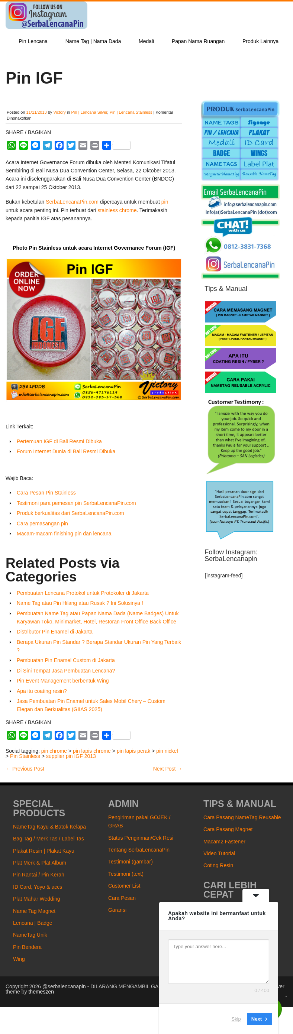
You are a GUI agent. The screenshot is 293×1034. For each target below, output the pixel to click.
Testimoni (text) (126, 874)
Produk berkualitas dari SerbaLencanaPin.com (70, 513)
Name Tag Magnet (34, 911)
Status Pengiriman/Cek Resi (140, 838)
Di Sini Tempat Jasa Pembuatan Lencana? (66, 671)
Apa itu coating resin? (42, 691)
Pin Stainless (25, 756)
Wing (19, 959)
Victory (59, 112)
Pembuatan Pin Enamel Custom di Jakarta (66, 660)
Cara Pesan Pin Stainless (46, 493)
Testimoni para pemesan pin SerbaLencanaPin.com (76, 503)
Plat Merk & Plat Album (39, 863)
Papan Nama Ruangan (198, 41)
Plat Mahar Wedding (36, 899)
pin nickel (167, 751)
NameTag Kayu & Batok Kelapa (49, 827)
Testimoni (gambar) (130, 862)
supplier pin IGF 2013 (71, 756)
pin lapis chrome (92, 751)
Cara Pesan (122, 898)
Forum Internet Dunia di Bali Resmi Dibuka (66, 451)
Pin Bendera (27, 947)
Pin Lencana (33, 41)
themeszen (41, 992)
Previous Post (25, 769)
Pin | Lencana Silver (89, 112)
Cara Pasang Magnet (227, 829)
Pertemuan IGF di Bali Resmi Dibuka (59, 441)
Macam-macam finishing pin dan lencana (64, 534)
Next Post (168, 769)
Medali (146, 41)
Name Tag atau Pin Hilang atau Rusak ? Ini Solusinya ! (80, 603)
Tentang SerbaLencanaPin (139, 850)
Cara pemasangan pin (43, 523)
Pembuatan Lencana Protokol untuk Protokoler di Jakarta (83, 593)
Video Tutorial (219, 853)
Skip (236, 1019)
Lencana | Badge (32, 923)
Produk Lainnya (260, 41)
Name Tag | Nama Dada (93, 41)
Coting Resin (218, 865)
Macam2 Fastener (224, 842)
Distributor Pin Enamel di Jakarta (55, 632)
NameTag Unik (30, 935)
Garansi (117, 910)
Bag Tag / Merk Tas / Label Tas (48, 839)
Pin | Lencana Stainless (131, 112)
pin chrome (54, 751)
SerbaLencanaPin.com (72, 202)
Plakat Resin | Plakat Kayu (43, 851)
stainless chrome (117, 210)
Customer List (124, 886)
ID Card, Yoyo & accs (37, 887)
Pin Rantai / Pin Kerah (38, 875)
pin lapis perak (133, 751)
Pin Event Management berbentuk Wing (63, 681)
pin (164, 202)
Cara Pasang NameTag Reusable (242, 817)
